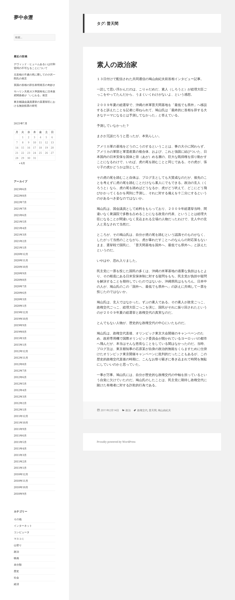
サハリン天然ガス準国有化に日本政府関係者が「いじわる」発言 (34, 93)
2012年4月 (20, 390)
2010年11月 (21, 481)
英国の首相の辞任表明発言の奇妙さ (34, 85)
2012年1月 (20, 409)
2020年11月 (21, 260)
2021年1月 (20, 247)
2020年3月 (20, 299)
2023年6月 (20, 189)
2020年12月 (21, 254)
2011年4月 (20, 448)
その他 (18, 519)
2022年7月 (20, 202)
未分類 (18, 564)
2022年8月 (20, 195)
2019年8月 (20, 332)
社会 (16, 577)
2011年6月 (20, 435)
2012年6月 (20, 377)
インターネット (23, 526)
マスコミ (19, 539)
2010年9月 (20, 494)
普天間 (153, 410)
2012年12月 (21, 351)
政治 (16, 551)
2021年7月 (20, 208)
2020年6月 (20, 293)
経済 (16, 584)
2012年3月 (20, 396)
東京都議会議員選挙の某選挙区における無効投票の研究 (34, 103)
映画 (16, 558)
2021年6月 (20, 215)
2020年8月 (20, 280)
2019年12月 (21, 312)
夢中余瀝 (23, 17)
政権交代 (142, 410)
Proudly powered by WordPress (116, 442)
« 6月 (22, 163)
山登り (18, 545)
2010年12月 (21, 474)
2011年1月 (20, 468)
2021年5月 (20, 221)
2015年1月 (20, 345)
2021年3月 (20, 234)
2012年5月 (20, 383)
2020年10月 (21, 267)
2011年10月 (21, 422)
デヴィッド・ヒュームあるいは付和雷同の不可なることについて (34, 66)
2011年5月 (20, 442)
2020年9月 (20, 273)
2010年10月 (21, 487)
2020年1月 (20, 306)
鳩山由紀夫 (164, 410)
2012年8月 (20, 364)
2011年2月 (20, 461)
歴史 (16, 571)
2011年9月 (20, 429)
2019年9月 (20, 325)
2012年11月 (21, 357)
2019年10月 (21, 319)
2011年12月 (21, 416)
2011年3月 (20, 455)
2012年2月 (20, 403)
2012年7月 (20, 370)
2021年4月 (20, 228)
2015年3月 (20, 338)
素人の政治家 (117, 64)
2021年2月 (20, 241)
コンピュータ (21, 532)
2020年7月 (20, 286)
